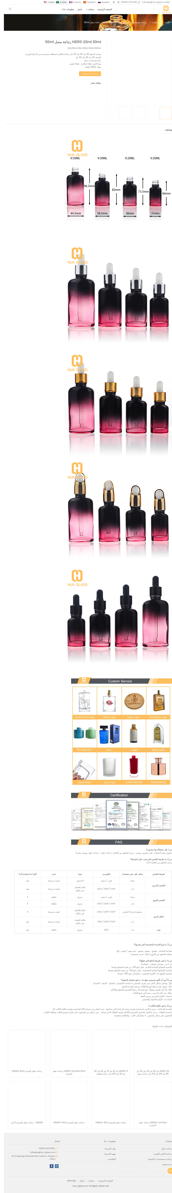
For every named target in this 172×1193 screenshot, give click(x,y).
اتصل (76, 9)
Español (87, 2)
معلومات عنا (64, 9)
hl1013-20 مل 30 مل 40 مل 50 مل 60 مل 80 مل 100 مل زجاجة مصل (149, 1072)
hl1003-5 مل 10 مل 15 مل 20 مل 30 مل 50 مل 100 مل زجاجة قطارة (107, 1072)
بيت (161, 22)
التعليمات (108, 1159)
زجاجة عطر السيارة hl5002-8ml (23, 1071)
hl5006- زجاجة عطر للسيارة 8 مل (23, 1122)
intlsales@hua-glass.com (150, 2)
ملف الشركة (106, 1148)
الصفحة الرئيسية (101, 9)
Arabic (59, 2)
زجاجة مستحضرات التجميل (131, 22)
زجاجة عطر (162, 1148)
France (73, 2)
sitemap (67, 1180)
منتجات (87, 9)
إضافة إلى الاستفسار (86, 74)
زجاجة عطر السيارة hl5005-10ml (65, 1122)
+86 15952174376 (125, 2)
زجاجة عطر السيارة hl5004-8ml (107, 1122)
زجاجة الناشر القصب (158, 1153)
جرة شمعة (163, 1164)
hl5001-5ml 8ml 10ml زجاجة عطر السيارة (65, 1072)
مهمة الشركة (106, 1153)
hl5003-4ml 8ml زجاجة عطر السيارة (149, 1124)
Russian (102, 2)
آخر (166, 1169)
